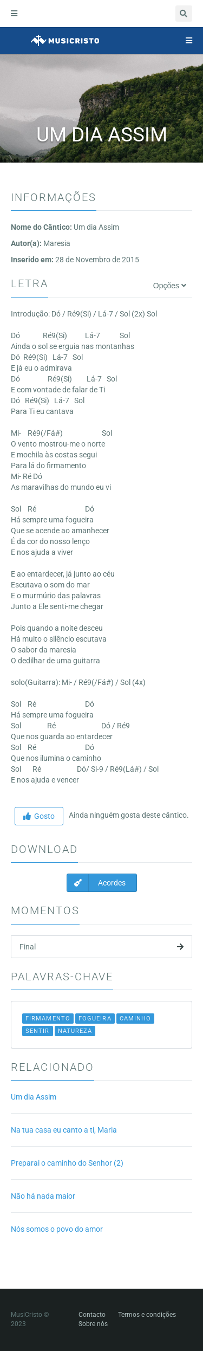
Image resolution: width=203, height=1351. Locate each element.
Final (101, 946)
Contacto (92, 1314)
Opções (169, 285)
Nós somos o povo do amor (57, 1229)
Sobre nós (93, 1324)
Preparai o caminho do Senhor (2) (67, 1163)
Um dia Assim (33, 1097)
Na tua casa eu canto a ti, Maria (64, 1130)
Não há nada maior (43, 1196)
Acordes (96, 882)
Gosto (39, 816)
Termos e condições (147, 1314)
